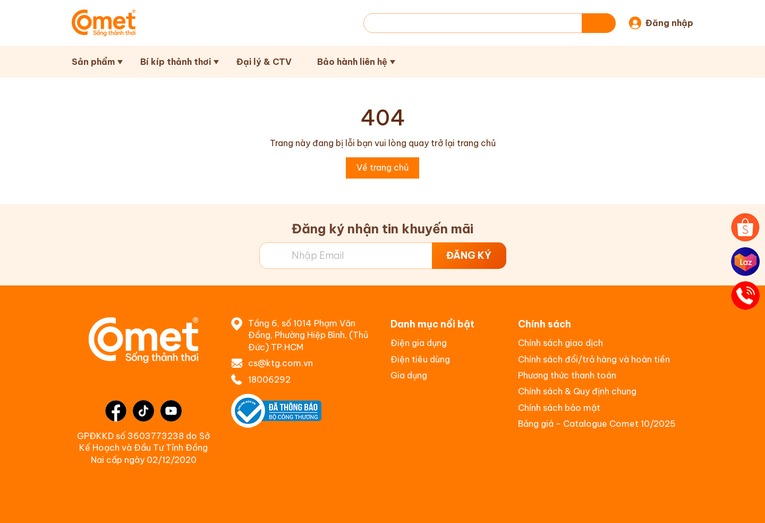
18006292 (269, 379)
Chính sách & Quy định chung (577, 391)
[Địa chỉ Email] (382, 255)
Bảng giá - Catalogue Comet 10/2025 (597, 423)
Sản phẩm (93, 61)
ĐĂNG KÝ (468, 255)
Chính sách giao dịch (560, 343)
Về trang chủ (382, 167)
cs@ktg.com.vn (280, 363)
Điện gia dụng (418, 343)
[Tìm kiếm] (599, 23)
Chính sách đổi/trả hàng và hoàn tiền (594, 359)
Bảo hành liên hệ (352, 61)
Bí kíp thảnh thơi (175, 61)
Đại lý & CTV (264, 61)
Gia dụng (408, 375)
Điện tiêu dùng (420, 359)
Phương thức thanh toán (567, 375)
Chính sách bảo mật (559, 407)
